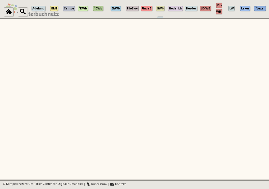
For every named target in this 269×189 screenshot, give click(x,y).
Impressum (96, 184)
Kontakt (118, 184)
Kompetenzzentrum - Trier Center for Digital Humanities (44, 184)
